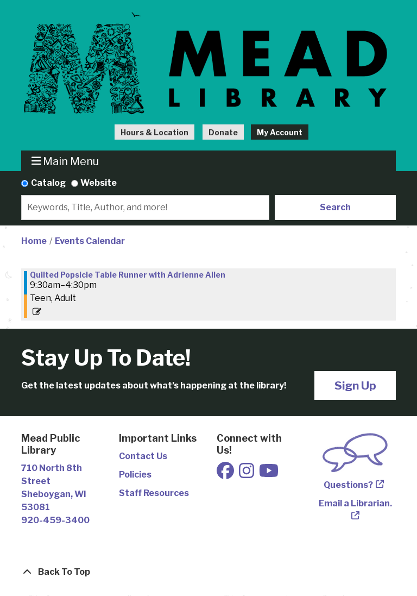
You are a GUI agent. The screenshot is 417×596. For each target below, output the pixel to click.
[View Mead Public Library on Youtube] (269, 474)
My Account (279, 132)
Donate (223, 132)
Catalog (48, 183)
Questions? (348, 485)
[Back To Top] (208, 572)
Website (98, 183)
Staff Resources (154, 493)
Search (335, 207)
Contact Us (143, 456)
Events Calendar (90, 241)
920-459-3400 (55, 520)
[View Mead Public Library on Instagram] (247, 474)
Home (34, 241)
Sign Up (355, 385)
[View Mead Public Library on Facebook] (226, 474)
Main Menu (65, 161)
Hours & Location (154, 132)
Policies (135, 474)
